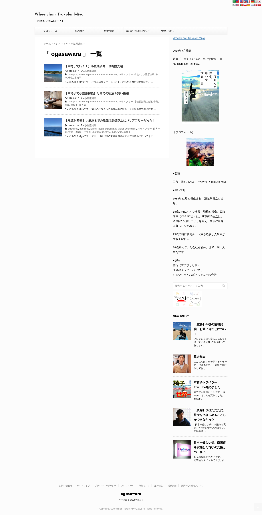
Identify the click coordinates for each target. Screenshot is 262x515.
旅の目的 (79, 31)
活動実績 (109, 31)
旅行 (149, 101)
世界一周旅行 (75, 132)
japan (101, 128)
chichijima (73, 128)
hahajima (73, 74)
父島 (119, 132)
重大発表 (199, 356)
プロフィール (50, 31)
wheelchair (111, 74)
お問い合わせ (167, 31)
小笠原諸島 (90, 71)
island (82, 74)
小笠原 (87, 132)
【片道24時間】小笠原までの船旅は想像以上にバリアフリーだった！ (110, 120)
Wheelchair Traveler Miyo (59, 14)
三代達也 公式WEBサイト (131, 500)
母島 (70, 77)
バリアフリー (126, 74)
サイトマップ (83, 485)
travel (102, 74)
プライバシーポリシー (105, 485)
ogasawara (92, 74)
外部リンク (144, 485)
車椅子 (77, 77)
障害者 (82, 104)
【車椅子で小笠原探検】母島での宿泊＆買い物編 (97, 93)
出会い (137, 74)
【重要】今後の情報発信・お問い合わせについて (210, 329)
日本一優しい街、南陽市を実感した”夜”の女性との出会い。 (210, 447)
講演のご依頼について (138, 31)
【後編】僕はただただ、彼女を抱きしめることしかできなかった (210, 415)
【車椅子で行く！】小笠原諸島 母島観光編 (94, 66)
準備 (67, 104)
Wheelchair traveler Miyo (189, 38)
